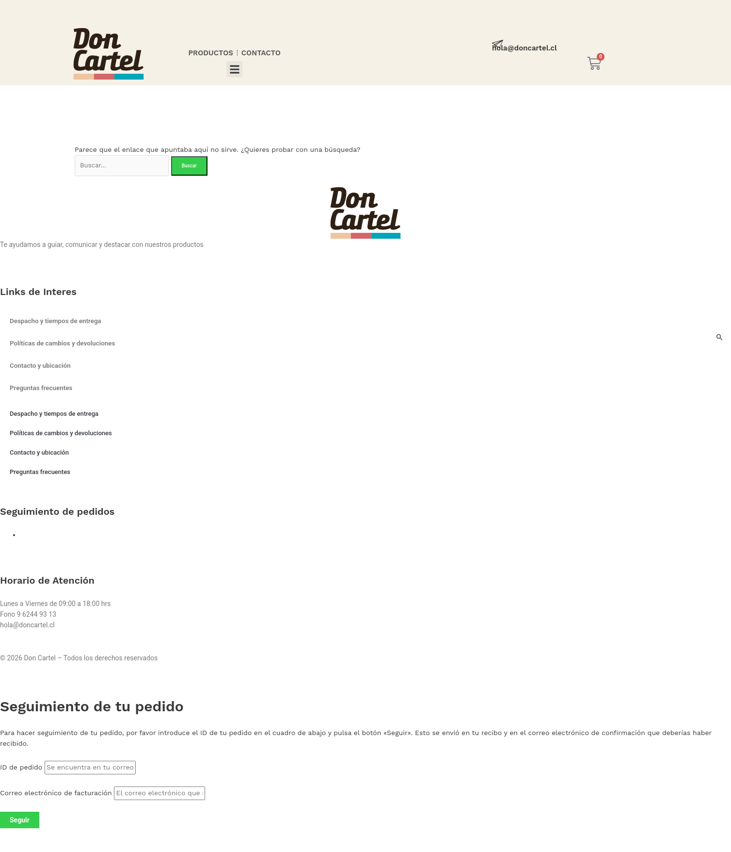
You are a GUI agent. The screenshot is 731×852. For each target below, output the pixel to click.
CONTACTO (261, 53)
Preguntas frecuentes (42, 389)
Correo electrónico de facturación (56, 794)
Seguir (20, 821)
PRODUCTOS (210, 53)
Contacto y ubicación (42, 367)
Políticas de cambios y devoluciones (65, 345)
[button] (234, 69)
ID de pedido (21, 768)
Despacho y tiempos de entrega (58, 323)
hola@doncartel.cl (524, 48)
